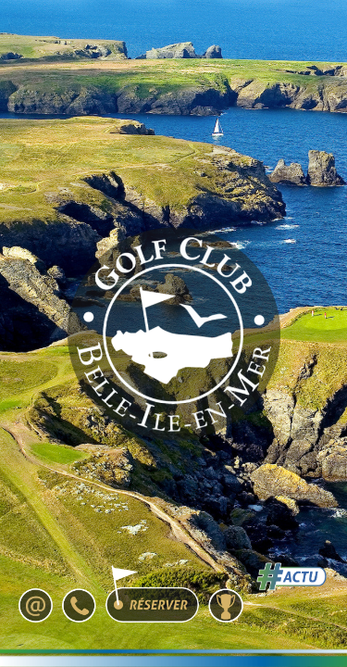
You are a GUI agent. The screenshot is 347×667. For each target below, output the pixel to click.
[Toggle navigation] (277, 52)
